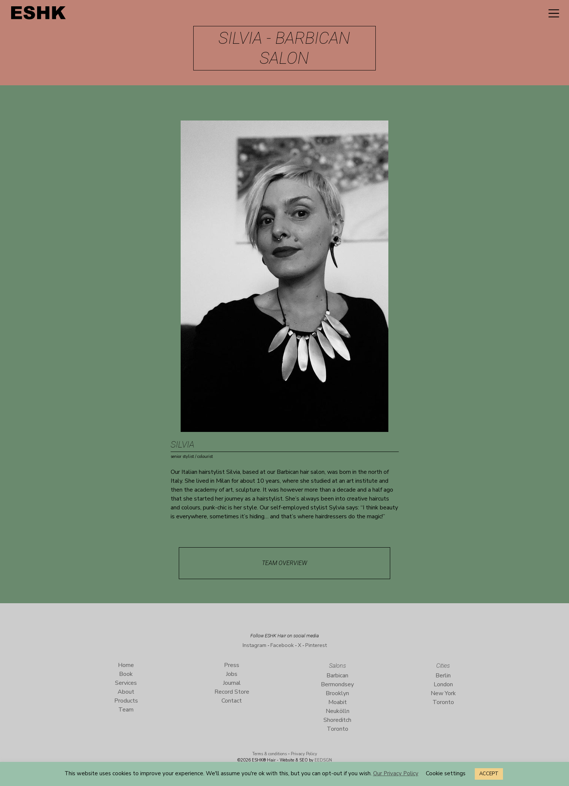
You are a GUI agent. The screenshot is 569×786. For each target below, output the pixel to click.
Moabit (337, 702)
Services (126, 683)
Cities (443, 665)
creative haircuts (368, 499)
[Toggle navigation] (554, 13)
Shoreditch (337, 720)
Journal (232, 683)
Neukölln (337, 711)
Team (126, 710)
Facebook (282, 645)
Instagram (254, 645)
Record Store (231, 692)
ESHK (39, 15)
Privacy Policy (304, 754)
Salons (337, 665)
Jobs (231, 674)
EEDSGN (322, 760)
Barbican (337, 675)
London (443, 684)
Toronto (337, 729)
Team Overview (284, 563)
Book (126, 674)
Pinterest (316, 645)
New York (443, 693)
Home (126, 665)
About (126, 692)
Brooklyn (337, 693)
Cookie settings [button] (446, 773)
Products (126, 701)
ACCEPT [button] (489, 773)
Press (231, 665)
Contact (231, 701)
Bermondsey (337, 684)
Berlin (443, 675)
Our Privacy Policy (395, 773)
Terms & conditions (269, 754)
